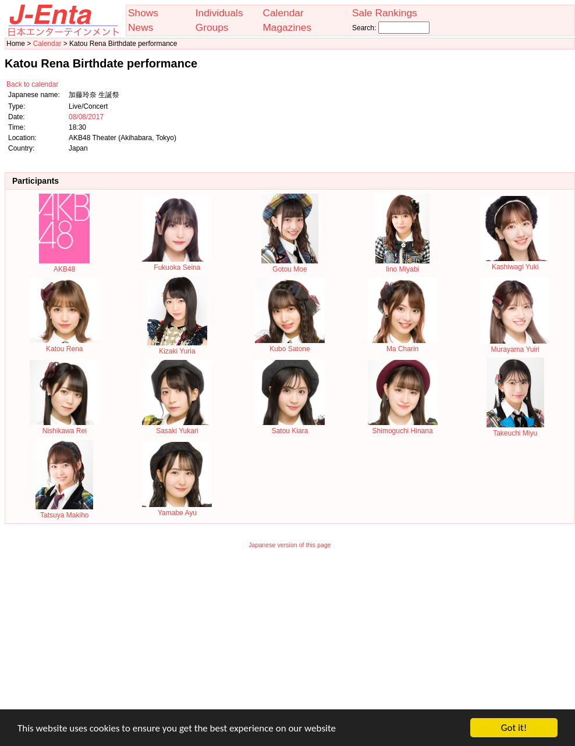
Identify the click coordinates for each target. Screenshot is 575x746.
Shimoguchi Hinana (403, 427)
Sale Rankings (384, 13)
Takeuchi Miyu (515, 429)
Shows (143, 13)
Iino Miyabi (402, 265)
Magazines (286, 27)
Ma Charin (403, 345)
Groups (212, 27)
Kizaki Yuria (177, 347)
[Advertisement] (289, 636)
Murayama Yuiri (515, 345)
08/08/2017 (86, 117)
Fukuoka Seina (177, 263)
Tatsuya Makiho (64, 511)
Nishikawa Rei (65, 427)
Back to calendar (32, 84)
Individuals (219, 13)
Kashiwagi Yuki (515, 263)
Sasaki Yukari (177, 427)
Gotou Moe (290, 265)
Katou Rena (65, 345)
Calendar (282, 13)
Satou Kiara (290, 427)
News (140, 27)
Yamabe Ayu (177, 509)
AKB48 (64, 265)
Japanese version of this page (290, 544)
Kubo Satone (290, 345)
